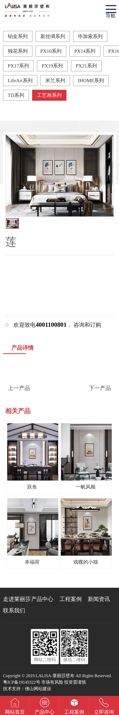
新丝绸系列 (52, 36)
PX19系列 (52, 66)
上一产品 (19, 388)
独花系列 (18, 51)
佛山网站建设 (38, 688)
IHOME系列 (91, 80)
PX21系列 (86, 66)
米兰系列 (55, 80)
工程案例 (71, 599)
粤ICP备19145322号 (21, 682)
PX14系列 (84, 51)
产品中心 (42, 599)
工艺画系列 (49, 95)
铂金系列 (18, 36)
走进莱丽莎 (17, 599)
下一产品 (100, 388)
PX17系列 (18, 66)
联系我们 (14, 610)
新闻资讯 (99, 599)
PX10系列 (50, 51)
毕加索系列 (90, 36)
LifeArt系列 (20, 80)
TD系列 (16, 95)
